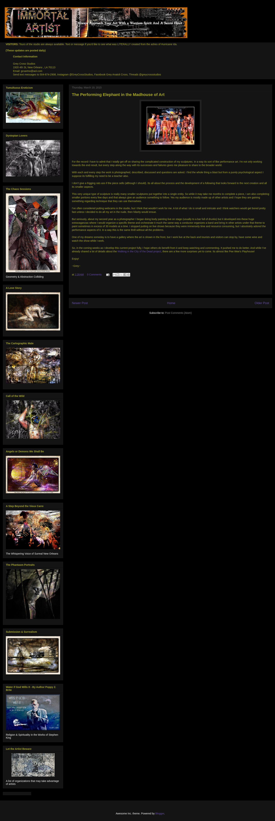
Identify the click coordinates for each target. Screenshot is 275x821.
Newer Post (80, 303)
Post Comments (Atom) (178, 312)
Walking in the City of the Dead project (139, 251)
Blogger (159, 813)
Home (171, 303)
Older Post (262, 303)
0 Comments (94, 274)
